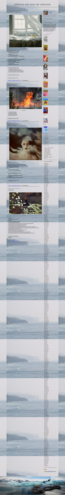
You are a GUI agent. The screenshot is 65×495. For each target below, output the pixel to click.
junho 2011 (45, 259)
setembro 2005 (46, 179)
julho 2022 (45, 412)
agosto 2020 (46, 386)
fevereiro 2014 (46, 296)
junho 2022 (45, 411)
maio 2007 (45, 202)
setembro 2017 (46, 345)
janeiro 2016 (46, 322)
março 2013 (46, 283)
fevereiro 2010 (46, 240)
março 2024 (46, 435)
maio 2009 (45, 230)
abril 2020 (45, 381)
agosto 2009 (46, 233)
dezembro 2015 (46, 321)
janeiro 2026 (46, 461)
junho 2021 (45, 397)
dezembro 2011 (46, 266)
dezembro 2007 (46, 210)
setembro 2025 (46, 456)
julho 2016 (45, 329)
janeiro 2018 (46, 350)
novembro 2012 (46, 278)
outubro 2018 (46, 360)
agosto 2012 (46, 275)
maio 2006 (45, 188)
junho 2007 (45, 203)
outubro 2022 (46, 416)
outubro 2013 (46, 291)
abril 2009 (45, 229)
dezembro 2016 (46, 335)
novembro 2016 (46, 334)
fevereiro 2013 (46, 282)
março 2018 (46, 352)
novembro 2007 (46, 209)
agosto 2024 (46, 441)
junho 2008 (45, 217)
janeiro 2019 (46, 364)
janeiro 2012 (46, 267)
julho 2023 (45, 426)
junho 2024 (45, 439)
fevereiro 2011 (46, 254)
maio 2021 (45, 396)
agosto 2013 (46, 289)
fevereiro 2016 (46, 323)
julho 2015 (45, 315)
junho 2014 (45, 300)
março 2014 (46, 297)
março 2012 (46, 269)
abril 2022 (45, 409)
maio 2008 (45, 216)
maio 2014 (45, 299)
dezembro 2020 (46, 390)
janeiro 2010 (46, 239)
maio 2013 (45, 285)
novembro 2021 (46, 403)
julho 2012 (45, 274)
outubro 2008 (46, 222)
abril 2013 (45, 284)
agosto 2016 (46, 330)
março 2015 (46, 311)
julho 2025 (45, 454)
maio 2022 (45, 410)
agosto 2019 (46, 372)
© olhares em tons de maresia (47, 22)
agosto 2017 (46, 344)
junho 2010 (45, 245)
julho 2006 (45, 191)
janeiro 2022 (46, 405)
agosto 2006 (46, 192)
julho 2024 (45, 440)
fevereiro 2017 (46, 337)
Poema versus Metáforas (48, 154)
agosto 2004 (46, 169)
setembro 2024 (46, 442)
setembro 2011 (46, 262)
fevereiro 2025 (46, 448)
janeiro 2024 (46, 433)
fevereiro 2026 (46, 462)
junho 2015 (45, 314)
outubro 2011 (46, 263)
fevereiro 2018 (46, 351)
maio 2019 (45, 368)
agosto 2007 (46, 206)
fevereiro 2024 (46, 434)
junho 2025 (45, 453)
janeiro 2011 (46, 253)
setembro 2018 (46, 359)
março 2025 (46, 449)
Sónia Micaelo (46, 138)
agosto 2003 (46, 163)
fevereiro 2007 (46, 199)
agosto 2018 (46, 358)
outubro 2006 (46, 194)
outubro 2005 (46, 180)
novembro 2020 (46, 389)
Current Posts (46, 465)
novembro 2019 (46, 375)
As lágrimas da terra (47, 150)
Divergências (46, 155)
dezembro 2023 (46, 432)
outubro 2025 (46, 457)
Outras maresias (46, 145)
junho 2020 (45, 383)
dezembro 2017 (46, 349)
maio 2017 (45, 341)
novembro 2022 (46, 417)
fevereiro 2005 (46, 173)
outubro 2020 (46, 388)
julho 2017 (45, 343)
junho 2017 (45, 342)
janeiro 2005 (46, 172)
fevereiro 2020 (46, 379)
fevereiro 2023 (46, 420)
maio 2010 (45, 244)
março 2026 (46, 463)
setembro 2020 (46, 387)
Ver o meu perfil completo (48, 18)
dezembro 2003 (46, 164)
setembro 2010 (46, 248)
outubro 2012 (46, 277)
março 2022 (46, 408)
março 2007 (46, 200)
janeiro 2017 (46, 336)
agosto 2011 (46, 261)
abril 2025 (45, 450)
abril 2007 (45, 201)
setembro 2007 (46, 207)
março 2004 (46, 165)
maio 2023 (45, 424)
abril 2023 (45, 423)
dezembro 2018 (46, 363)
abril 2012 (45, 270)
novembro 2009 (46, 237)
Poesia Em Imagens (47, 141)
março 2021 (46, 394)
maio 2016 (45, 327)
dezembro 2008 (46, 224)
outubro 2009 (46, 236)
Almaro (45, 140)
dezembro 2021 (46, 404)
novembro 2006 (46, 195)
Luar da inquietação (47, 152)
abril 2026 (45, 464)
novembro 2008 (46, 223)
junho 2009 (45, 231)
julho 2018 (45, 357)
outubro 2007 (46, 208)
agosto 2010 (46, 247)
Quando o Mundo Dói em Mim (48, 147)
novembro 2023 (46, 431)
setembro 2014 (46, 304)
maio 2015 (45, 313)
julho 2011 (45, 260)
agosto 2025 (46, 455)
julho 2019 (45, 371)
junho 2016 (45, 328)
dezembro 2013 (46, 293)
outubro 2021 (46, 402)
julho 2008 (45, 218)
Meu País (45, 158)
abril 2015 (45, 312)
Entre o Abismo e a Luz (47, 153)
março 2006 (46, 186)
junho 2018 (45, 356)
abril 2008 (45, 215)
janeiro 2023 (46, 419)
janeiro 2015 (46, 308)
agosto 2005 (46, 178)
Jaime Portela (46, 139)
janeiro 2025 (46, 447)
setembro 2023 (46, 428)
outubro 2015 (46, 319)
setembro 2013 (46, 290)
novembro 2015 (46, 320)
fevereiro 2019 (46, 365)
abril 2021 (45, 395)
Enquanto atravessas (47, 151)
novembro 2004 (46, 171)
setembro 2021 (46, 401)
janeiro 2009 (46, 225)
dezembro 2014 (46, 307)
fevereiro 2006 (46, 185)
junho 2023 (45, 425)
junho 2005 (45, 177)
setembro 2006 (46, 193)
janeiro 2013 (46, 281)
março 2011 (46, 255)
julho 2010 (45, 246)
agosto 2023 (46, 427)
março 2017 (46, 338)
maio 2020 (45, 382)
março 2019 (46, 366)
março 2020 (46, 380)
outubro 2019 (46, 374)
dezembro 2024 (46, 446)
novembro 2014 (46, 306)
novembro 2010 (46, 251)
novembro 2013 (46, 292)
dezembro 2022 (46, 418)
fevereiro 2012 (46, 268)
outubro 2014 (46, 305)
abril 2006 (45, 187)
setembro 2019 (46, 373)
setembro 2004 (46, 170)
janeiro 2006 (46, 184)
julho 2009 (45, 232)
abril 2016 (45, 326)
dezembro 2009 (46, 238)
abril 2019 (45, 367)
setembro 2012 (46, 276)
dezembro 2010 (46, 252)
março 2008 (46, 214)
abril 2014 (45, 298)
